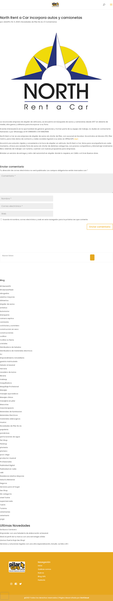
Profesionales (6, 462)
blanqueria (4, 315)
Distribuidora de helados (10, 347)
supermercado (6, 501)
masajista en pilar (7, 401)
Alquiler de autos (7, 304)
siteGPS (6, 22)
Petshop (3, 444)
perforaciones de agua (10, 437)
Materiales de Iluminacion (11, 411)
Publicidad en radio (8, 469)
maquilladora (6, 383)
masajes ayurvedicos (9, 394)
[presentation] (4, 595)
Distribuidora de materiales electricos (16, 351)
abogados (4, 293)
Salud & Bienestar (7, 479)
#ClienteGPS (5, 286)
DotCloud (84, 598)
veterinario (4, 515)
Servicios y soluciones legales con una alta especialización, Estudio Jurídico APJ (34, 544)
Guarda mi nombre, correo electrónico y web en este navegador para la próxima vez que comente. (45, 219)
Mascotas (4, 404)
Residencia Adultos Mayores (12, 476)
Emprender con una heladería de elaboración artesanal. (24, 533)
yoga (2, 519)
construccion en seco (9, 329)
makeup (3, 379)
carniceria (4, 322)
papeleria (4, 429)
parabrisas (4, 433)
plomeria (4, 447)
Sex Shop (4, 490)
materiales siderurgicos (10, 419)
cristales (3, 343)
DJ (1, 354)
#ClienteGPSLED (6, 290)
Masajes (3, 390)
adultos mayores (7, 297)
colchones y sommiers (9, 325)
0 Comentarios (50, 22)
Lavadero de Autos (8, 372)
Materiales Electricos (9, 415)
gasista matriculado (8, 361)
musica (3, 422)
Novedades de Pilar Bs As (32, 22)
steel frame (5, 497)
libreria (3, 376)
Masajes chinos (6, 397)
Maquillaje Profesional (9, 386)
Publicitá (41, 580)
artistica (3, 308)
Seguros (3, 483)
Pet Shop (3, 440)
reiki (1, 472)
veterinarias (5, 512)
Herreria (3, 369)
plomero (3, 451)
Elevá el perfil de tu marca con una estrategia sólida (22, 537)
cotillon (3, 336)
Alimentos (4, 300)
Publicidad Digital (7, 465)
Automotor (4, 311)
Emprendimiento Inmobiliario (12, 358)
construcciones (6, 333)
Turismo (3, 508)
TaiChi (2, 505)
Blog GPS (41, 576)
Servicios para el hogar (10, 487)
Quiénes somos (44, 569)
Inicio (40, 565)
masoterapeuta (7, 408)
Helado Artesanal (7, 365)
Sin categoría (6, 494)
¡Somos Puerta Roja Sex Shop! (12, 540)
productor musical (8, 458)
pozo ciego (5, 454)
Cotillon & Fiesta (7, 340)
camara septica (7, 318)
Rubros (41, 573)
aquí (76, 139)
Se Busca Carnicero (8, 529)
